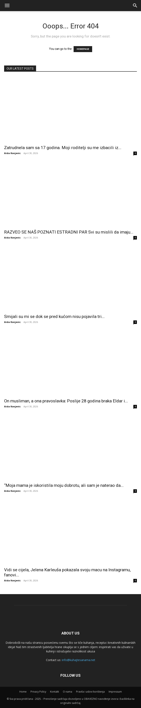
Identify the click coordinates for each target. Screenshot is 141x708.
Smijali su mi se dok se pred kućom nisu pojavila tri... (54, 316)
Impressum (115, 691)
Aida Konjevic (12, 153)
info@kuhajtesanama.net (78, 660)
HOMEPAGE (83, 49)
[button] (135, 5)
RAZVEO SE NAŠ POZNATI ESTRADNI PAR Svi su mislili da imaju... (68, 232)
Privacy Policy (38, 691)
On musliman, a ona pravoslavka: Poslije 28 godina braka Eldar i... (66, 400)
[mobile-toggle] (7, 5)
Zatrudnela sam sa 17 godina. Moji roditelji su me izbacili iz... (62, 147)
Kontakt (54, 691)
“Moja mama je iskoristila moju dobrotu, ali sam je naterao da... (64, 485)
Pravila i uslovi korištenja (90, 691)
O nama (67, 691)
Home (23, 691)
